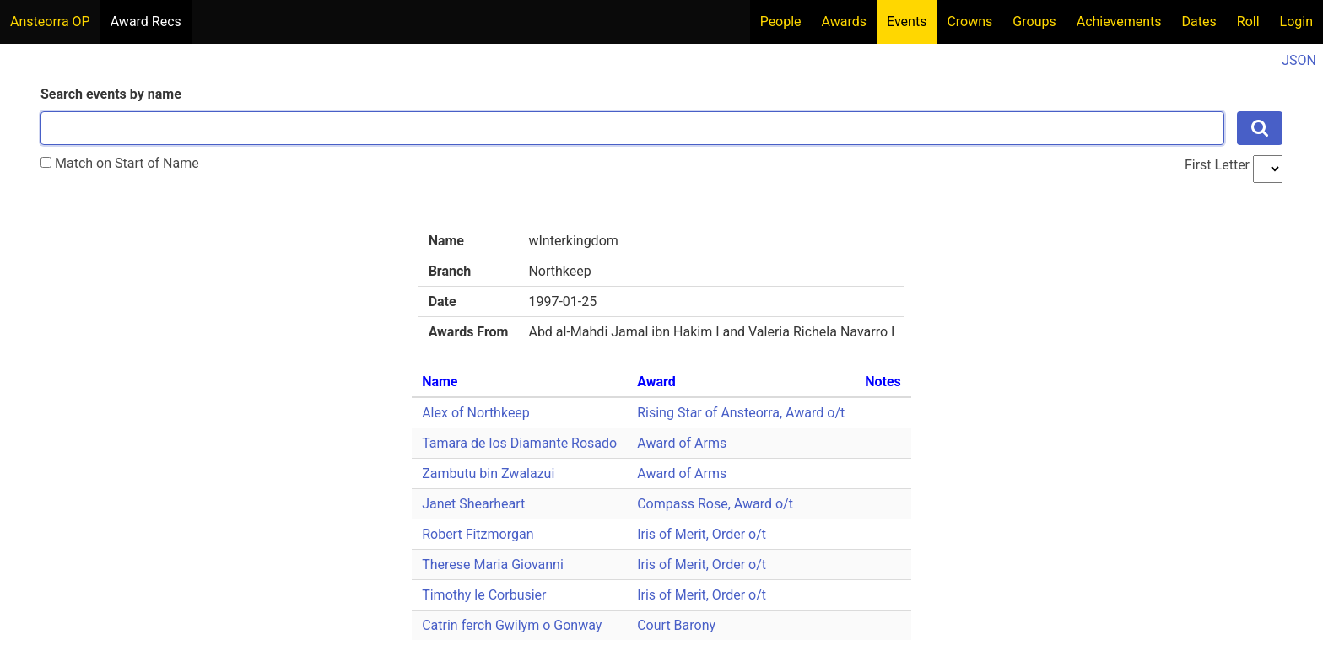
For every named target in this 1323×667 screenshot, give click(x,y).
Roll (1248, 21)
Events (906, 21)
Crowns (969, 21)
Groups (1034, 21)
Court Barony (676, 625)
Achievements (1119, 21)
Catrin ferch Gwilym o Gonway (512, 625)
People (781, 21)
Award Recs (146, 21)
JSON (1299, 60)
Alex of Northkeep (476, 413)
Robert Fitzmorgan (477, 534)
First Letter (1217, 165)
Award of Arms (681, 443)
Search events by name (110, 94)
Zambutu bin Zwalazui (488, 473)
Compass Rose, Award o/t (715, 504)
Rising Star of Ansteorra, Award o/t (741, 413)
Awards (844, 21)
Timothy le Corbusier (484, 595)
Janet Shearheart (473, 504)
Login (1296, 21)
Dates (1199, 21)
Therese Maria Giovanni (493, 565)
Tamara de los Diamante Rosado (519, 443)
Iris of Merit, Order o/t (701, 534)
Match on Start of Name (119, 163)
